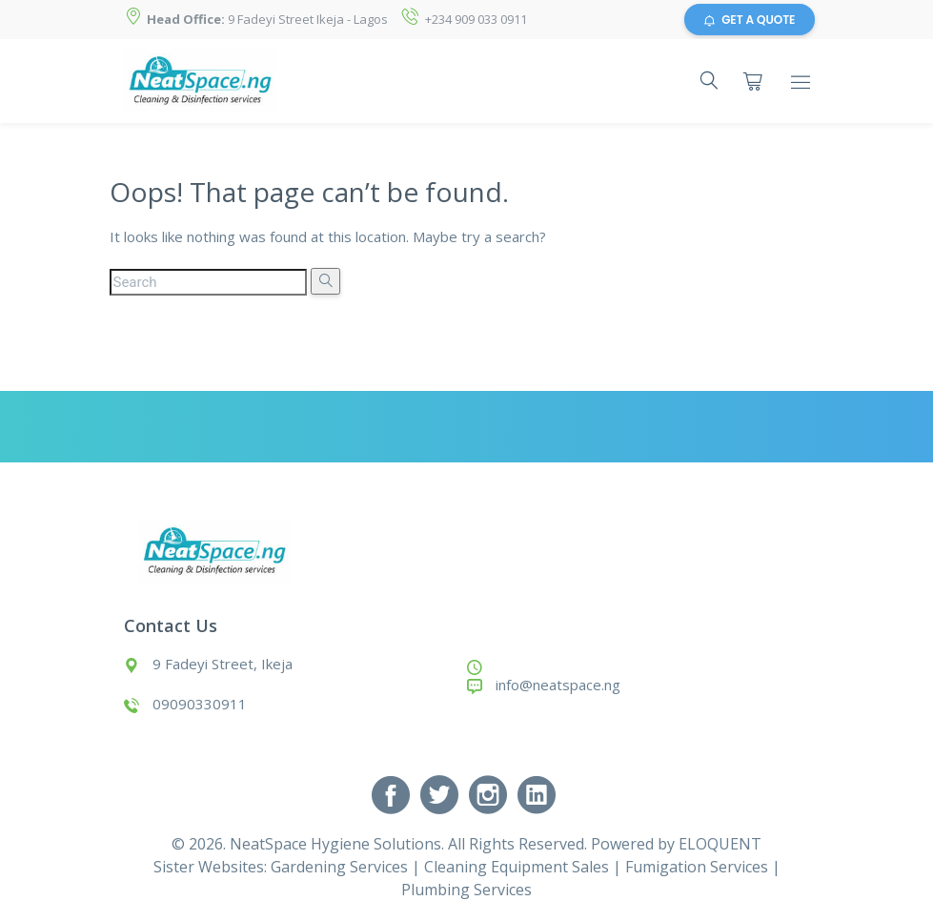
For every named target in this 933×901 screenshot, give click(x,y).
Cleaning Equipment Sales (516, 866)
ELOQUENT (720, 843)
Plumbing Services (466, 889)
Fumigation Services (696, 866)
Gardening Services (339, 866)
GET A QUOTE (749, 19)
